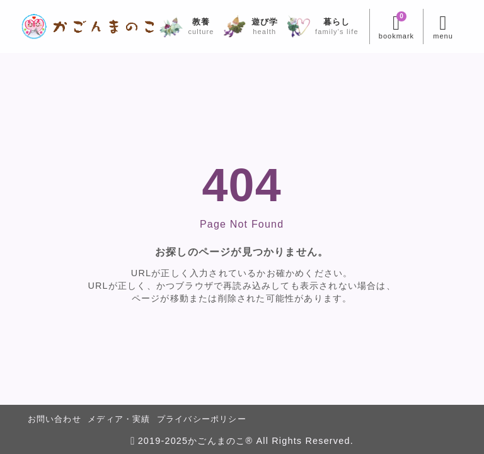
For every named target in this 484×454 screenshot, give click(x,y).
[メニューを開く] (439, 26)
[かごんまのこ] (91, 26)
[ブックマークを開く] (393, 26)
